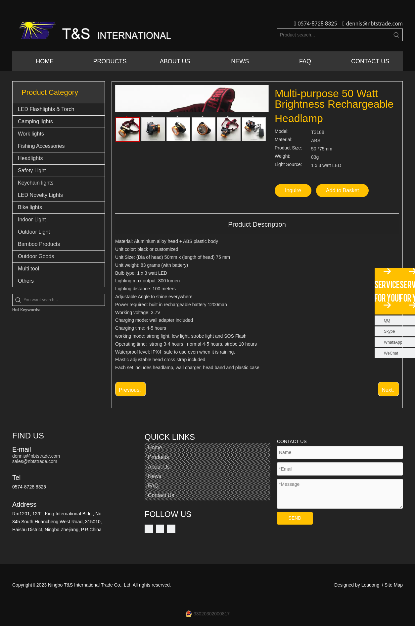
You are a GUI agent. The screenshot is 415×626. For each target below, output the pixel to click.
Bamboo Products (39, 244)
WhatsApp (393, 342)
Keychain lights (36, 183)
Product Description (257, 224)
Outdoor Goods (36, 256)
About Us (159, 467)
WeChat (391, 353)
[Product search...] (334, 35)
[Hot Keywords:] (396, 35)
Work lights (31, 134)
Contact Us (161, 495)
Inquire (293, 190)
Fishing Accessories (41, 146)
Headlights (30, 158)
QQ (387, 320)
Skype (389, 331)
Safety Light (32, 170)
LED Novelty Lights (40, 195)
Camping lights (35, 121)
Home (155, 447)
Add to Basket (342, 190)
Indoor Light (32, 219)
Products (158, 457)
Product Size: (288, 147)
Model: (282, 131)
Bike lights (30, 207)
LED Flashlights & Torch (46, 109)
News (154, 476)
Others (26, 281)
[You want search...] (64, 300)
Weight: (282, 156)
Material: (284, 139)
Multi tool (28, 268)
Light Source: (288, 164)
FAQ (153, 485)
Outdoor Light (34, 232)
